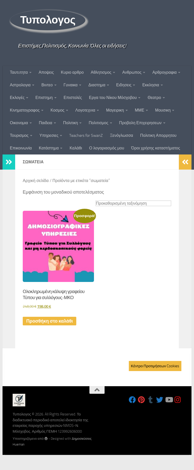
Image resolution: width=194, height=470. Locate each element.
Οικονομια (19, 122)
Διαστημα (96, 85)
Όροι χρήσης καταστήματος (155, 148)
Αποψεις (46, 72)
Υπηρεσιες (48, 135)
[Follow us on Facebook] (132, 399)
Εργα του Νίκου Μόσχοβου (113, 97)
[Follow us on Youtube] (168, 399)
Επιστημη (44, 97)
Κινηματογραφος (25, 110)
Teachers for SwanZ (86, 135)
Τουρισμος (19, 135)
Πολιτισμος (98, 122)
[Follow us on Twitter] (159, 399)
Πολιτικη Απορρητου (158, 135)
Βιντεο (47, 85)
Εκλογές (17, 97)
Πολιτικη (70, 122)
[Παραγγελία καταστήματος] (133, 203)
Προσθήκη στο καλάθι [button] (49, 321)
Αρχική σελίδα (36, 180)
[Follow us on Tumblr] (150, 399)
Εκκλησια (150, 85)
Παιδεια (45, 122)
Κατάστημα (49, 148)
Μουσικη (163, 110)
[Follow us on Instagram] (177, 399)
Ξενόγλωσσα (121, 135)
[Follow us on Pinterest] (141, 399)
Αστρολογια (20, 85)
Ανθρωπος (131, 72)
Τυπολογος (47, 20)
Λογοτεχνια (85, 110)
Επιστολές (73, 97)
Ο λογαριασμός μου (106, 148)
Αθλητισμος (101, 72)
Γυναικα (71, 85)
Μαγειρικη (115, 110)
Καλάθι (75, 148)
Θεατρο (154, 97)
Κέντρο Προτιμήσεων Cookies (155, 366)
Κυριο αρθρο (72, 72)
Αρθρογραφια (164, 72)
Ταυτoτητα (19, 72)
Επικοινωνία (21, 148)
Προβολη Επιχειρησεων (140, 122)
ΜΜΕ (139, 110)
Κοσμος (57, 110)
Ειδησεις (123, 85)
